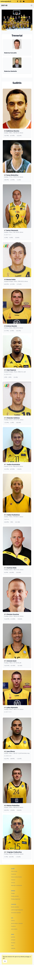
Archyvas (13, 939)
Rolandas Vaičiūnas (13, 418)
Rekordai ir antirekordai (16, 885)
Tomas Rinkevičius (12, 175)
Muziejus (13, 942)
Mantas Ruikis (11, 279)
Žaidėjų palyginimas (15, 899)
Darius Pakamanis (12, 230)
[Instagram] (20, 1)
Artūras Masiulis (11, 326)
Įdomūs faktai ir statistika (17, 923)
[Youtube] (23, 1)
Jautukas (13, 937)
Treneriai (13, 879)
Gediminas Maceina (12, 131)
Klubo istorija (14, 871)
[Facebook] (17, 1)
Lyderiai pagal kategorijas (17, 909)
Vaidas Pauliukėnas (13, 515)
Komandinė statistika (16, 912)
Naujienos (13, 926)
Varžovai (13, 882)
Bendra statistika (15, 907)
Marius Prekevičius (13, 805)
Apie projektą (14, 929)
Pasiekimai (13, 874)
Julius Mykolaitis (12, 707)
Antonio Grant (11, 661)
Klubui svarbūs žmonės (16, 877)
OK (5, 961)
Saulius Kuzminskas (13, 464)
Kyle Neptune (11, 370)
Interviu (13, 920)
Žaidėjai (13, 893)
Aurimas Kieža (11, 568)
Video (12, 945)
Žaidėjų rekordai (15, 896)
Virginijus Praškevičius (14, 852)
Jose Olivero (11, 751)
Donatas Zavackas (13, 614)
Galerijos (13, 948)
